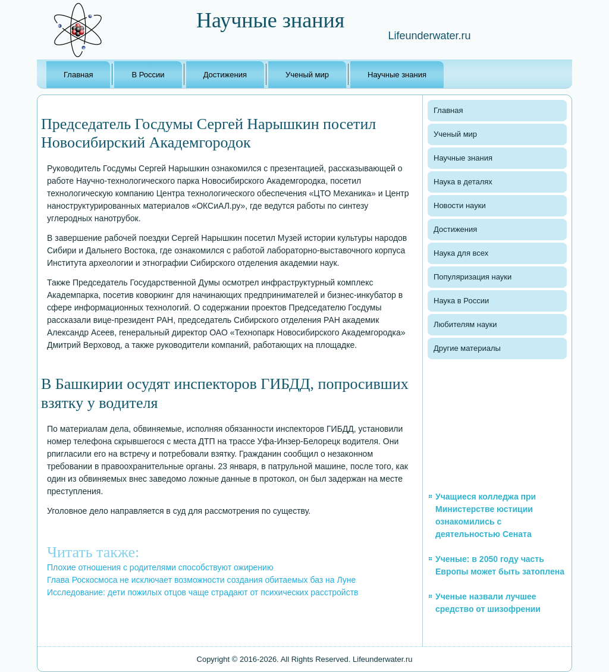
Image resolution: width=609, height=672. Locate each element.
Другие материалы (467, 348)
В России (147, 74)
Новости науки (460, 205)
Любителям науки (465, 324)
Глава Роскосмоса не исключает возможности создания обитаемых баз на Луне (201, 580)
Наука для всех (461, 253)
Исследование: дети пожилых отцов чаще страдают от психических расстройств (203, 592)
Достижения (225, 74)
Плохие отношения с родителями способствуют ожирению (160, 567)
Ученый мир (307, 74)
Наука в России (461, 300)
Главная (78, 74)
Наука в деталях (463, 181)
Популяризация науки (472, 276)
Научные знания (397, 74)
